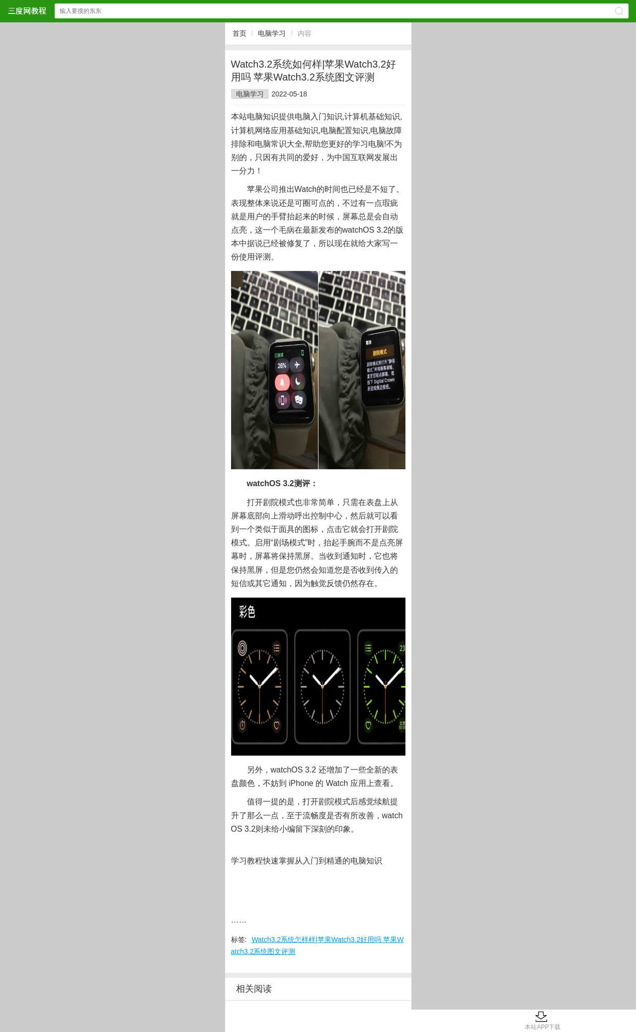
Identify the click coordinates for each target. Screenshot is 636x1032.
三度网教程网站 (26, 10)
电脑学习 (272, 33)
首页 (239, 33)
